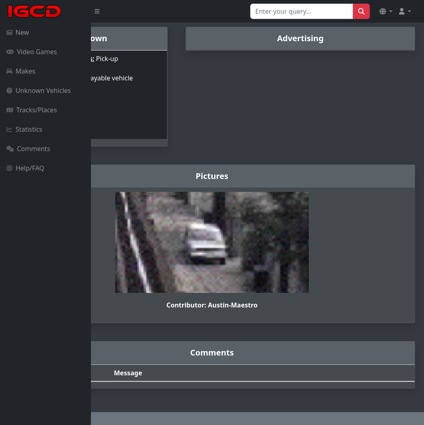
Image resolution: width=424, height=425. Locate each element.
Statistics (24, 129)
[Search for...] (301, 11)
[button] (386, 11)
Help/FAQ (25, 168)
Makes (20, 71)
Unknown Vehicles (38, 90)
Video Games (31, 51)
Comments (28, 148)
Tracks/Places (31, 109)
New (17, 32)
